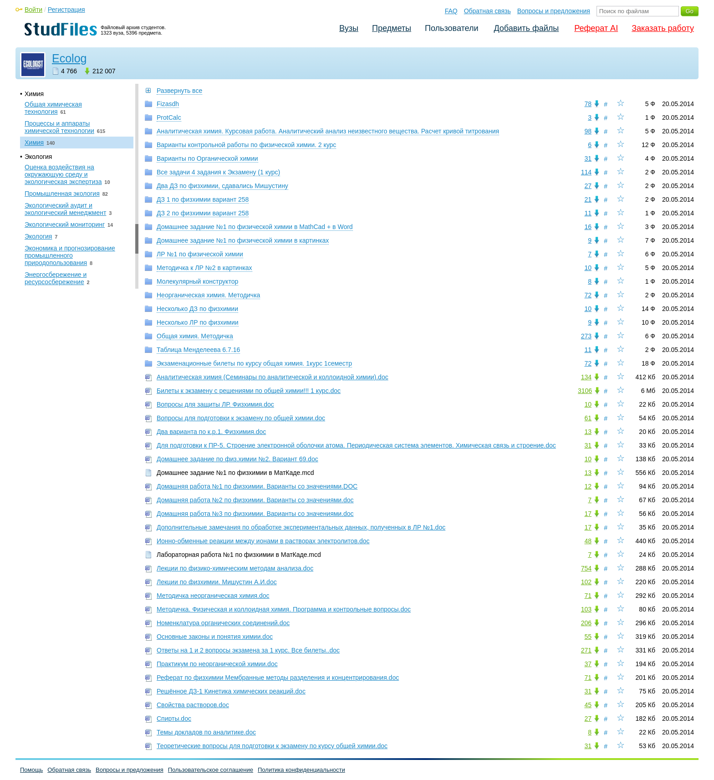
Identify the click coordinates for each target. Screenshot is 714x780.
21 (588, 199)
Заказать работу (663, 28)
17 (588, 513)
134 (586, 377)
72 (588, 295)
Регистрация (66, 9)
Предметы (391, 28)
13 (588, 431)
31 (588, 158)
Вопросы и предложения (553, 11)
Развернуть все (179, 90)
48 (588, 541)
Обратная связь (487, 11)
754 (586, 568)
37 (588, 664)
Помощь (31, 769)
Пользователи (451, 28)
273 (586, 336)
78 (588, 103)
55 (588, 636)
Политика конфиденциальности (301, 769)
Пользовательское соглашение (210, 769)
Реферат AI (596, 28)
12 (588, 486)
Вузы (348, 28)
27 (588, 185)
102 (586, 582)
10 (588, 267)
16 (588, 226)
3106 (585, 390)
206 (586, 623)
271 (586, 650)
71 (588, 595)
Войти (33, 9)
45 (588, 705)
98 (588, 131)
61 (588, 418)
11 (588, 213)
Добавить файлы (526, 28)
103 (586, 609)
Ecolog (69, 58)
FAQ (451, 11)
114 (586, 172)
